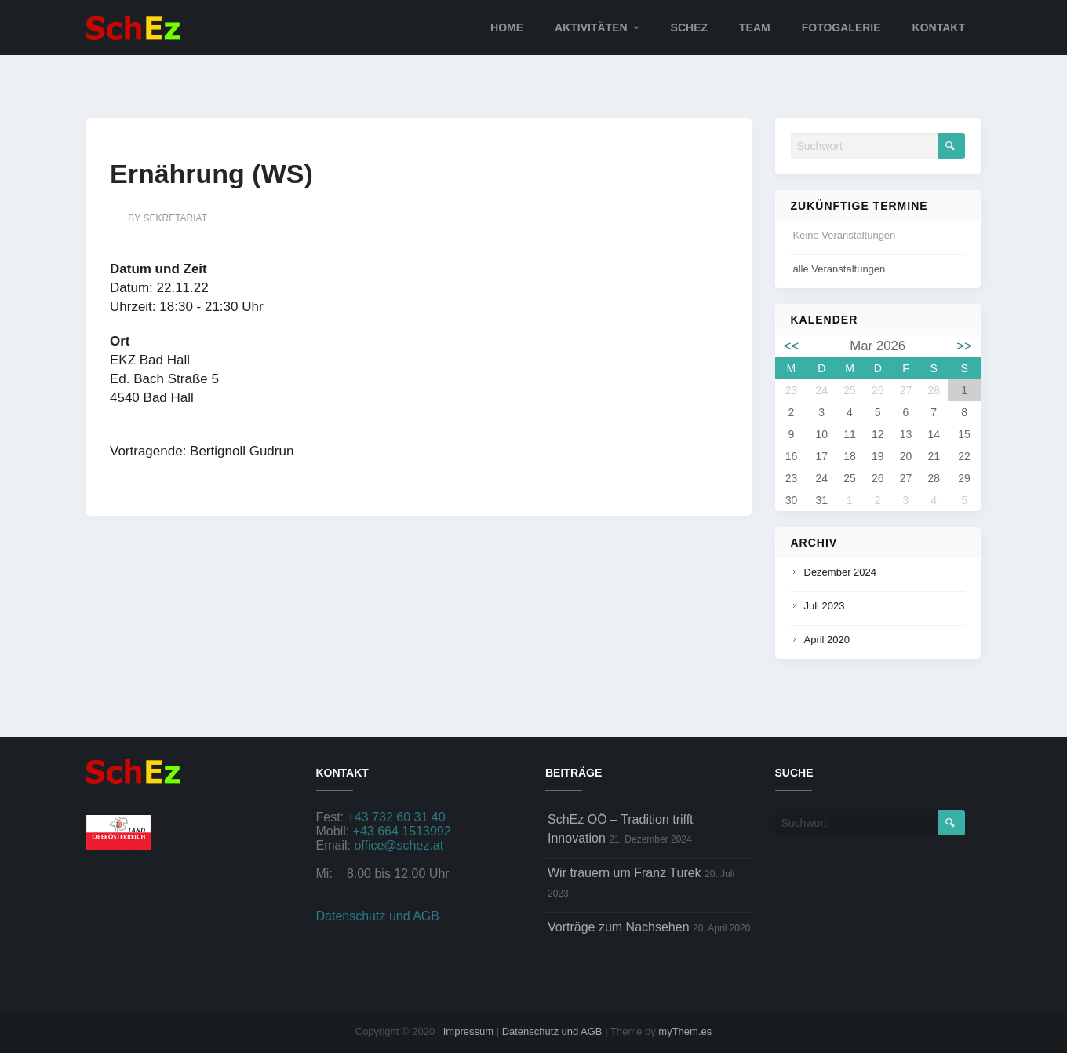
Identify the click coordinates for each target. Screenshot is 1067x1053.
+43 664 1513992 (402, 831)
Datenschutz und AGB (377, 916)
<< (791, 345)
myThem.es (685, 1031)
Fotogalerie (841, 27)
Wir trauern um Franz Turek (624, 872)
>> (964, 345)
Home (506, 27)
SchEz (689, 27)
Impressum (468, 1031)
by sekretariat (167, 218)
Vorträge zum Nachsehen (619, 927)
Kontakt (938, 27)
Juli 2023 (824, 606)
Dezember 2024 (840, 572)
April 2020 (827, 639)
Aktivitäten (591, 27)
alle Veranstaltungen (839, 269)
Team (754, 27)
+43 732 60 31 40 (397, 817)
